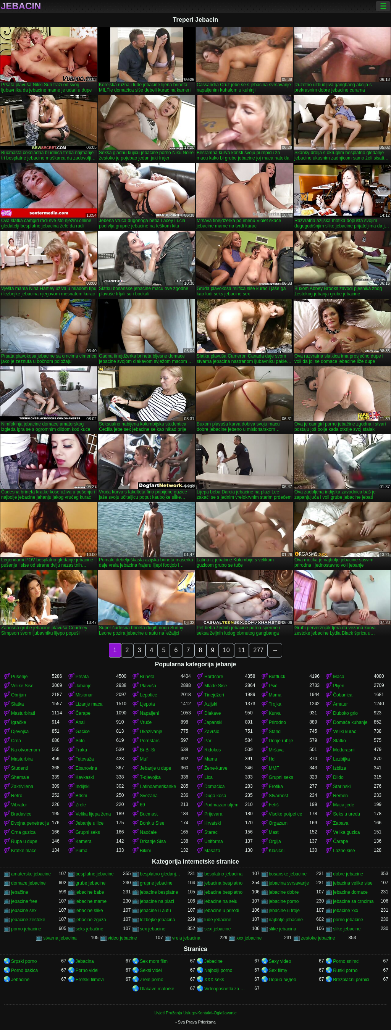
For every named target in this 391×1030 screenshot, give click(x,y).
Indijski (83, 786)
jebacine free (24, 901)
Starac (211, 832)
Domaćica (214, 786)
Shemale (20, 777)
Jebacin (21, 6)
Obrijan (18, 695)
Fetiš (274, 805)
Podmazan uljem (221, 805)
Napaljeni (149, 713)
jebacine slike (89, 910)
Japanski (213, 722)
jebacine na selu (221, 901)
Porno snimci (346, 961)
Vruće (146, 722)
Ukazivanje (151, 731)
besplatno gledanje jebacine (160, 874)
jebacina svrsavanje (289, 883)
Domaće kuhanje (350, 722)
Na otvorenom (25, 750)
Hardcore (213, 676)
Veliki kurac (344, 731)
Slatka (17, 704)
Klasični (276, 850)
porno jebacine (26, 929)
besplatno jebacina (223, 874)
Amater (340, 704)
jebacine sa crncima (353, 901)
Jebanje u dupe (155, 768)
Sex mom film (154, 961)
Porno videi (87, 970)
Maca (338, 676)
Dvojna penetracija (30, 823)
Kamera (84, 841)
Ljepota (147, 704)
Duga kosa (215, 795)
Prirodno (277, 722)
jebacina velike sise (352, 883)
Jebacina (85, 961)
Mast (274, 832)
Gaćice (83, 731)
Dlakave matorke (157, 988)
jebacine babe (90, 892)
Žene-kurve (216, 768)
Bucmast (149, 814)
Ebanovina (86, 768)
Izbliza (339, 768)
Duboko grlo (345, 713)
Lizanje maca (89, 704)
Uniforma (213, 841)
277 (258, 650)
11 (241, 650)
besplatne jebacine (95, 874)
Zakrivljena (22, 786)
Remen (340, 795)
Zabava (340, 823)
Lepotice (148, 695)
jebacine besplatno (223, 892)
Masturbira (22, 759)
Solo (80, 740)
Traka (81, 750)
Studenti (19, 768)
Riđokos (212, 750)
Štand (275, 731)
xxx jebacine (249, 938)
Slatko (339, 740)
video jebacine (122, 938)
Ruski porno (345, 970)
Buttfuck (277, 676)
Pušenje (19, 676)
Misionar (84, 695)
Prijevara (213, 814)
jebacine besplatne (159, 892)
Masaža (212, 850)
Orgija (275, 841)
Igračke (18, 722)
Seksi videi (151, 970)
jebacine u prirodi (221, 910)
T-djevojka (150, 777)
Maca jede (343, 805)
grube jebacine (91, 883)
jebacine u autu (155, 910)
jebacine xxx (345, 910)
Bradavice (21, 814)
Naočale (148, 832)
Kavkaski (85, 777)
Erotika (276, 786)
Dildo (338, 777)
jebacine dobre (284, 892)
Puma (81, 850)
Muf (143, 759)
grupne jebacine (156, 883)
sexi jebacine (217, 929)
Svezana (149, 795)
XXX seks (214, 979)
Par (208, 740)
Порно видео (282, 979)
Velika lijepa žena (93, 814)
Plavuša (148, 685)
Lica (208, 777)
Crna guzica (23, 832)
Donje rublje (281, 740)
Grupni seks (281, 777)
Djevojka (20, 731)
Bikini (145, 850)
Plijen (338, 685)
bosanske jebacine (288, 874)
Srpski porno (24, 961)
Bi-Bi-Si (147, 750)
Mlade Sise (215, 685)
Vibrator (19, 805)
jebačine (19, 892)
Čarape (83, 713)
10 (226, 650)
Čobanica (342, 695)
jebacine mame (91, 901)
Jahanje (84, 685)
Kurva (275, 713)
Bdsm (81, 795)
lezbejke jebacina (157, 919)
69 (142, 805)
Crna (16, 740)
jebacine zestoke (28, 919)
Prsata (82, 676)
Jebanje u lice (89, 823)
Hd (272, 759)
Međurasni (343, 750)
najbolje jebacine (286, 919)
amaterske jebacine (31, 874)
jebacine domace (350, 892)
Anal (80, 722)
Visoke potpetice (285, 814)
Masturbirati (23, 713)
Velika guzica (346, 832)
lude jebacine (217, 919)
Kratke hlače (24, 850)
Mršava (276, 750)
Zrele (81, 805)
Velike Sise (22, 685)
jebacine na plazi (157, 901)
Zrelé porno (151, 979)
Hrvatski (212, 823)
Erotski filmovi (90, 979)
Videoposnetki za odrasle (224, 988)
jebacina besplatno (223, 883)
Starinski (342, 786)
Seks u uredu (346, 814)
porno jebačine (348, 919)
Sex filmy (278, 970)
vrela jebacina (186, 938)
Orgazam (278, 823)
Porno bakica (24, 970)
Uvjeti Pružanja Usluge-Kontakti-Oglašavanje (195, 1013)
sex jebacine (152, 929)
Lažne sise (344, 850)
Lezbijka (341, 759)
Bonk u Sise (152, 823)
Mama (275, 695)
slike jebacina (282, 929)
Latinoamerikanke (158, 786)
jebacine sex (24, 910)
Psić (273, 685)
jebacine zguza (91, 919)
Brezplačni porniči (351, 979)
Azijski (210, 704)
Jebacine (213, 961)
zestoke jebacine (318, 938)
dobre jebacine (348, 874)
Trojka (275, 704)
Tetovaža (85, 759)
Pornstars (149, 740)
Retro (16, 795)
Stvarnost (278, 795)
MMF (274, 768)
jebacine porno (284, 901)
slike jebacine (346, 929)
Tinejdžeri (214, 695)
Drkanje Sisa (153, 841)
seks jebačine (89, 929)
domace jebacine (28, 883)
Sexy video (280, 961)
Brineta (147, 676)
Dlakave (212, 713)
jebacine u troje (284, 910)
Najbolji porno (218, 970)
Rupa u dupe (24, 841)
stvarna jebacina (59, 938)
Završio (211, 731)
